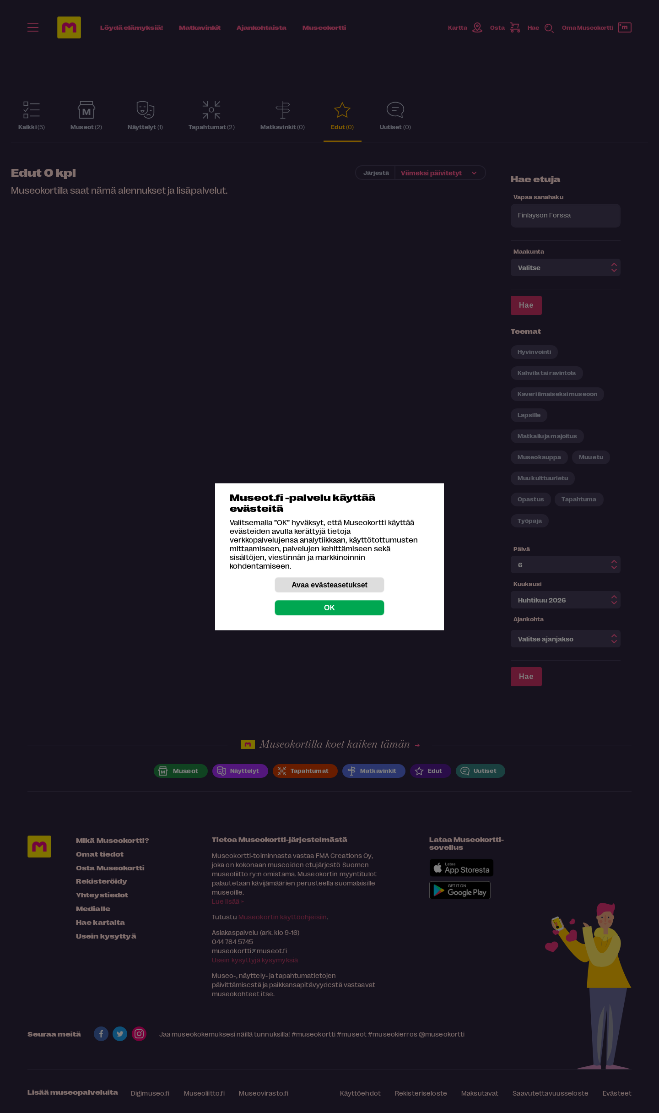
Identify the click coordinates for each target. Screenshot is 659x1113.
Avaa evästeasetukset (329, 584)
